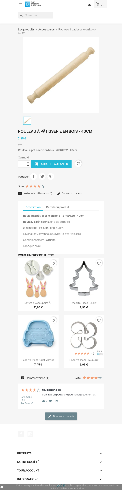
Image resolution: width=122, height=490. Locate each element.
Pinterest (50, 176)
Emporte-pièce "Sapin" (84, 302)
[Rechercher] (35, 15)
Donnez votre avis (69, 193)
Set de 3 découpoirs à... (38, 302)
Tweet (42, 176)
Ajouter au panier (51, 164)
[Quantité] (22, 164)
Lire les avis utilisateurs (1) (35, 193)
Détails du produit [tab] (57, 207)
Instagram (30, 434)
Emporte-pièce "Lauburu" (84, 359)
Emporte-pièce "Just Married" (38, 359)
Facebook (21, 434)
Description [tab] (33, 207)
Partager (33, 176)
